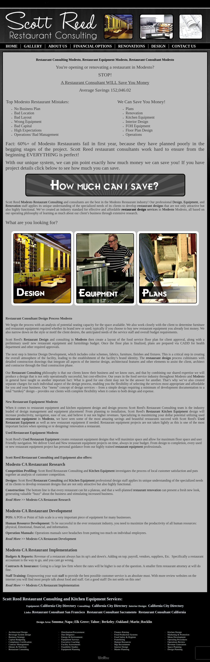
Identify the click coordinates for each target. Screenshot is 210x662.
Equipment (190, 202)
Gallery (33, 46)
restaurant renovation (147, 490)
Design (158, 46)
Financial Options (93, 46)
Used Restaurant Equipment (41, 439)
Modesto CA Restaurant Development (51, 539)
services (139, 209)
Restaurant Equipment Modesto (105, 59)
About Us (57, 46)
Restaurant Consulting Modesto (58, 59)
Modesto (198, 376)
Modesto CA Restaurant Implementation (52, 585)
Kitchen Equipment (102, 471)
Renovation (13, 205)
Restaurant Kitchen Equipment (167, 411)
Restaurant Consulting (42, 202)
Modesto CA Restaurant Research (48, 499)
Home (11, 46)
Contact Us (184, 46)
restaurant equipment (129, 446)
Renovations (131, 46)
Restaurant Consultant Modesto (151, 59)
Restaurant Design (37, 339)
